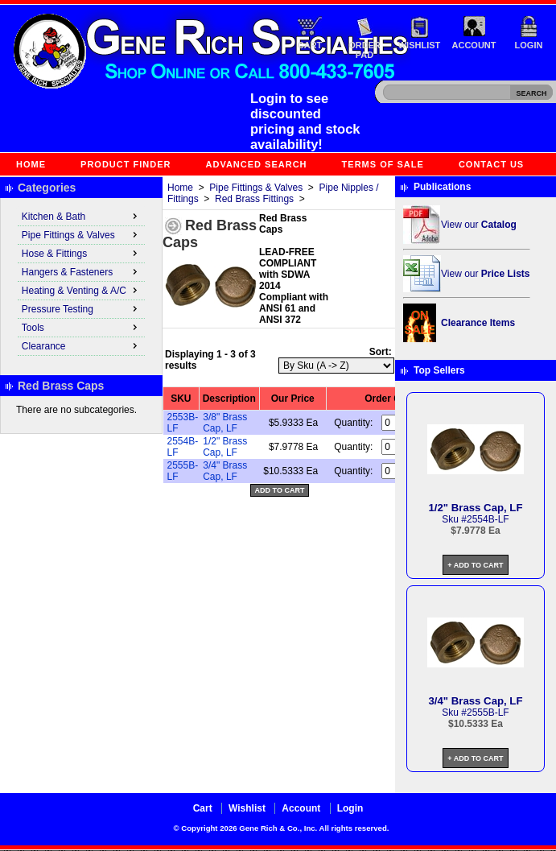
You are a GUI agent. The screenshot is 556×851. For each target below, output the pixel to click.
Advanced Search (256, 164)
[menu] (81, 281)
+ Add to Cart (475, 565)
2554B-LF (488, 519)
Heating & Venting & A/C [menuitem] (81, 289)
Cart (310, 45)
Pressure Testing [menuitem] (81, 308)
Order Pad (364, 50)
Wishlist (419, 45)
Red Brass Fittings (254, 198)
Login (529, 45)
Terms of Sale (383, 164)
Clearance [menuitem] (81, 345)
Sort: (380, 351)
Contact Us (491, 164)
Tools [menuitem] (81, 326)
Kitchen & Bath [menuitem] (81, 215)
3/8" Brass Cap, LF (225, 422)
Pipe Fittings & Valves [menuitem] (81, 234)
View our (479, 224)
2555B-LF (488, 712)
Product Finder (125, 164)
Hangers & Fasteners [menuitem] (81, 271)
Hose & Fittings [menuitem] (81, 252)
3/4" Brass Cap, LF (225, 471)
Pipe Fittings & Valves (256, 187)
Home (31, 164)
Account (474, 45)
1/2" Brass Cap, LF (225, 447)
